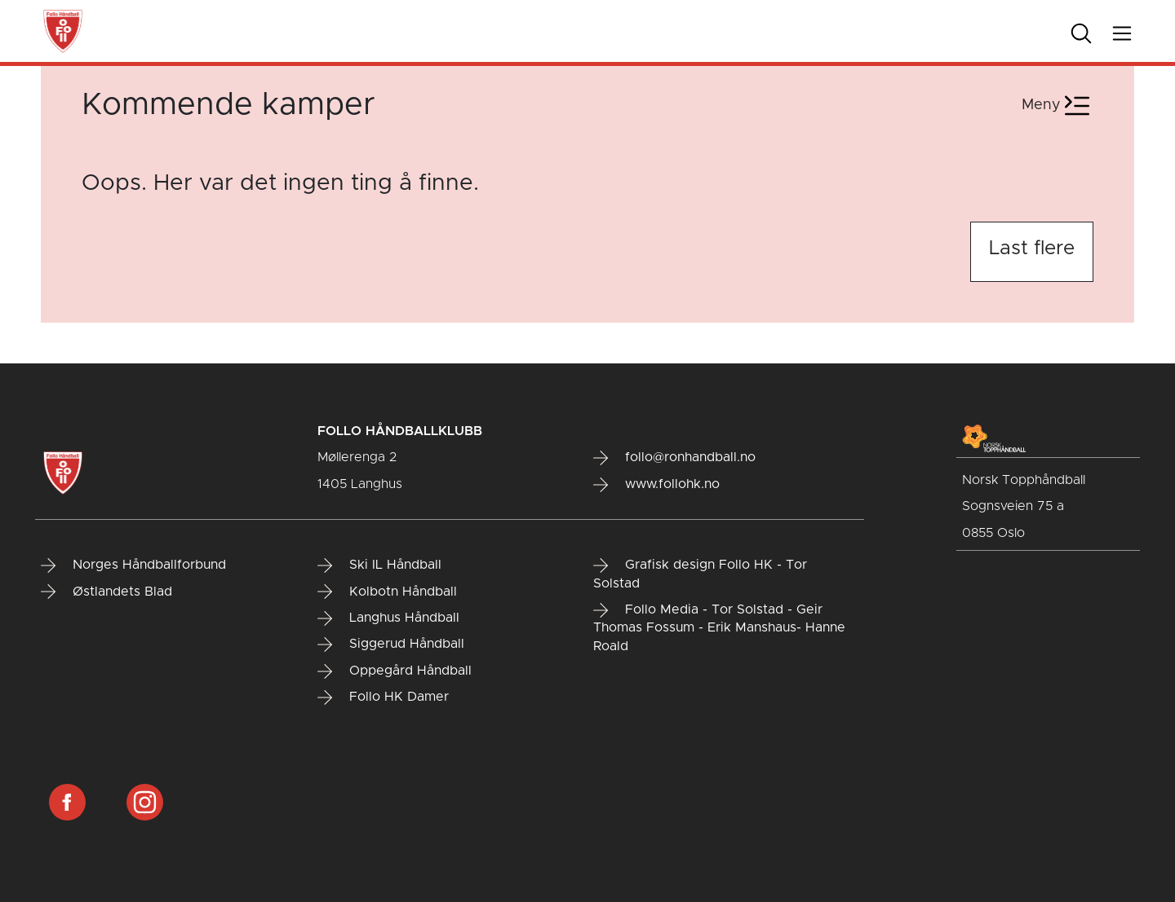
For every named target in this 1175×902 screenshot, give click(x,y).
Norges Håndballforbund (133, 565)
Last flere (1032, 248)
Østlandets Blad (106, 591)
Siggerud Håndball (390, 644)
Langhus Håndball (388, 618)
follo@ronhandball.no (674, 458)
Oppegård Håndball (394, 671)
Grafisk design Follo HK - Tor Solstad (700, 574)
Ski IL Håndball (379, 565)
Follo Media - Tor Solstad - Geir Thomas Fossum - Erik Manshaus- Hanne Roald (719, 628)
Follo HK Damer (383, 697)
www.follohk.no (656, 484)
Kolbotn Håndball (387, 591)
